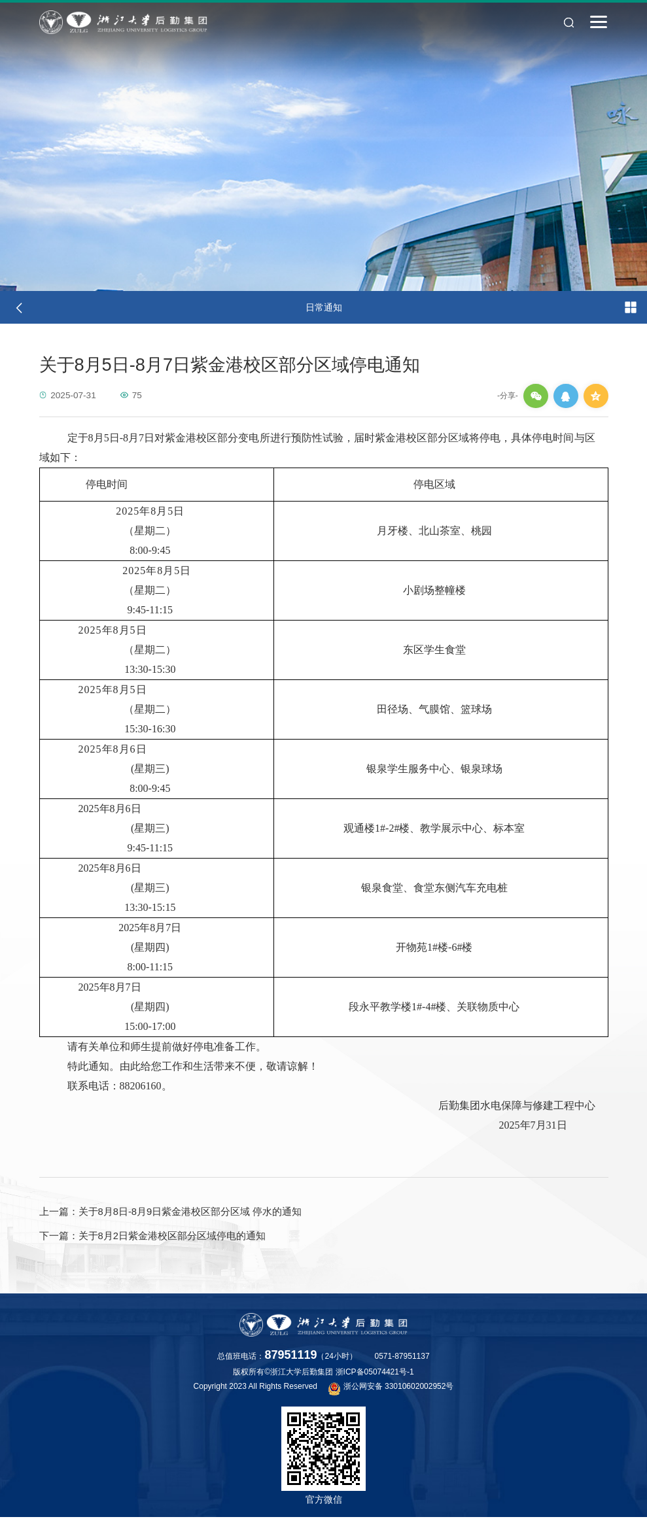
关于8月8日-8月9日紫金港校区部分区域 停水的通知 (171, 1212)
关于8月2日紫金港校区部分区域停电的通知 (152, 1237)
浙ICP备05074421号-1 (375, 1373)
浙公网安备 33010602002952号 (391, 1389)
